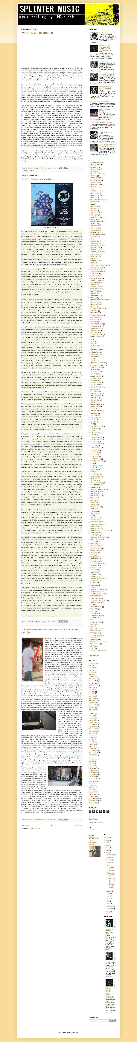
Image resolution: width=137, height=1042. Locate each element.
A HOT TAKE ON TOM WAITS (99, 101)
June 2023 (92, 692)
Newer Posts (25, 825)
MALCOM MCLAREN (96, 426)
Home (52, 825)
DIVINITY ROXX (95, 282)
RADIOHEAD (94, 513)
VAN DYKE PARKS (95, 622)
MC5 (91, 430)
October (109, 860)
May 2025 (92, 668)
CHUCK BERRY (95, 247)
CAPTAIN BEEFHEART (97, 234)
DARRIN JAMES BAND (97, 271)
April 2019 (92, 790)
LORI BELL (93, 419)
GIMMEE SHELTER (96, 326)
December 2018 (93, 798)
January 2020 (93, 770)
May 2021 (92, 740)
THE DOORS (94, 585)
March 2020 (92, 766)
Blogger (76, 1032)
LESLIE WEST (94, 415)
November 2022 (93, 705)
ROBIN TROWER (95, 526)
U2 (91, 620)
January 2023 (93, 703)
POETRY (93, 502)
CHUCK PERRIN (95, 250)
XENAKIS (93, 646)
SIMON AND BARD (96, 550)
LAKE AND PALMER (96, 404)
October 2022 (93, 707)
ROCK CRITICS (95, 533)
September (110, 862)
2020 (107, 850)
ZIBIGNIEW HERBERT (97, 650)
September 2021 (93, 731)
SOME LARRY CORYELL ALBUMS (102, 122)
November (110, 857)
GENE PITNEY (94, 321)
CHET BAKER (94, 241)
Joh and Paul (94, 380)
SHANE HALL (94, 544)
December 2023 (93, 679)
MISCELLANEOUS (95, 448)
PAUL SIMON (94, 487)
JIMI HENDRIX (94, 374)
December (110, 855)
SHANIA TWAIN (95, 546)
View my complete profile (96, 822)
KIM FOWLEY (94, 398)
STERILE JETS (94, 559)
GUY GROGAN (94, 332)
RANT (92, 515)
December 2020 (93, 750)
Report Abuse (94, 656)
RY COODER (94, 541)
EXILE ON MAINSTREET (97, 308)
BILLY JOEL (93, 197)
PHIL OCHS (93, 498)
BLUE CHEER (94, 202)
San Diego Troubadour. (38, 615)
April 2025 (92, 670)
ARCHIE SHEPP (95, 182)
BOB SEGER (94, 210)
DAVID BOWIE (94, 274)
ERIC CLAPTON (95, 304)
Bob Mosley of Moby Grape (107, 74)
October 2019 (93, 777)
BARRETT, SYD (103, 32)
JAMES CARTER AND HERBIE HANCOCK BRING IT (94, 840)
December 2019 (93, 772)
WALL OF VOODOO (96, 628)
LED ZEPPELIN (95, 408)
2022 (107, 845)
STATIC (92, 554)
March (109, 903)
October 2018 (93, 803)
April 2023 (92, 696)
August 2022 (92, 709)
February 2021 (93, 746)
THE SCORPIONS (95, 596)
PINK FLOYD (94, 500)
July (108, 893)
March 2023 (92, 698)
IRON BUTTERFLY (95, 345)
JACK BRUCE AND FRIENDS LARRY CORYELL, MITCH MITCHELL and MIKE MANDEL (105, 48)
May (108, 898)
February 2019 (93, 794)
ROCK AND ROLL (95, 528)
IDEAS (92, 343)
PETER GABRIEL (95, 493)
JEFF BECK (93, 361)
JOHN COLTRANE (95, 382)
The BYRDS (93, 583)
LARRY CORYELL (95, 406)
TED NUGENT (94, 574)
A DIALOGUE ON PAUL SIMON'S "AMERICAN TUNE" (106, 88)
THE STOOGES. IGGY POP (98, 600)
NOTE (92, 472)
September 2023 (93, 685)
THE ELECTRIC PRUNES (97, 589)
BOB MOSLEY (94, 208)
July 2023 (91, 690)
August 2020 (92, 755)
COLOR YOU (94, 258)
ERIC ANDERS (94, 302)
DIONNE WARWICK (96, 280)
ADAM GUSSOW (95, 165)
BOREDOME (94, 219)
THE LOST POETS (95, 591)
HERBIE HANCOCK (96, 337)
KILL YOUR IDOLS (95, 395)
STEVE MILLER (95, 561)
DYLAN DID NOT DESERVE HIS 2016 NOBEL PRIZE (107, 145)
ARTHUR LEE (94, 186)
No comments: (52, 168)
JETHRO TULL (94, 369)
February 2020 (93, 768)
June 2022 (92, 713)
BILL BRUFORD (95, 195)
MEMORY (93, 435)
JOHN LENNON (103, 61)
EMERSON (93, 298)
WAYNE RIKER (94, 633)
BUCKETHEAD (94, 226)
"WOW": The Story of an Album (37, 179)
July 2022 (91, 711)
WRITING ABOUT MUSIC (97, 641)
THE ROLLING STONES (97, 578)
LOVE (92, 424)
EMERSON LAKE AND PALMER (99, 300)
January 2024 (93, 676)
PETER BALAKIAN (95, 491)
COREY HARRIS (95, 260)
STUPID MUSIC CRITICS (97, 563)
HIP (91, 339)
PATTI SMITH (94, 480)
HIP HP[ (92, 341)
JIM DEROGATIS (95, 372)
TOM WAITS (94, 613)
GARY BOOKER (95, 317)
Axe (91, 189)
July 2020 (91, 757)
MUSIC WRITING (95, 467)
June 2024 (92, 672)
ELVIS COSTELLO (95, 293)
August (109, 891)
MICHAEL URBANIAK (96, 439)
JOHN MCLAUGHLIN (96, 387)
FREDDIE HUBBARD (96, 315)
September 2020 (93, 753)
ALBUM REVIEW (95, 169)
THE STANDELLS (95, 598)
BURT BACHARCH (95, 232)
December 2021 (93, 724)
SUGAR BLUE (94, 565)
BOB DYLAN (94, 206)
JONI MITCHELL (95, 391)
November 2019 (93, 774)
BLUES (92, 204)
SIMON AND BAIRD (96, 548)
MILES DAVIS (94, 446)
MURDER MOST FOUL (97, 461)
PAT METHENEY (95, 478)
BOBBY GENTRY (95, 213)
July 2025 (91, 665)
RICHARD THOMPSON (97, 522)
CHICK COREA (94, 243)
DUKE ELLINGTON (96, 287)
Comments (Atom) (34, 828)
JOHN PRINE (94, 389)
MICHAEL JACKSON (96, 437)
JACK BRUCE (94, 348)
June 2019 (92, 785)
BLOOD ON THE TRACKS (98, 200)
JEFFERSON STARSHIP (97, 365)
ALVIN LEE (93, 176)
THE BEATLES (94, 580)
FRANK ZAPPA (30, 170)
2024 (107, 840)
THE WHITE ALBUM (96, 602)
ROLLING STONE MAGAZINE (99, 537)
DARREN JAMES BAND (97, 269)
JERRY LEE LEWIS (96, 367)
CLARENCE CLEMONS (97, 252)
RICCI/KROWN (94, 520)
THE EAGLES (94, 576)
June (108, 896)
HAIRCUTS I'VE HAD (96, 334)
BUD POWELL (94, 228)
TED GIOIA (93, 572)
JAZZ (92, 358)
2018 (107, 911)
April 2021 (92, 742)
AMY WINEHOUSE (95, 180)
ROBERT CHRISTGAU (97, 524)
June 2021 (92, 737)
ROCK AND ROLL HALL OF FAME (100, 530)
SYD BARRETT (94, 567)
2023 (107, 842)
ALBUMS (93, 171)
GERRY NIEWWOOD (96, 324)
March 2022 (92, 718)
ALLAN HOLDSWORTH (97, 173)
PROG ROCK (94, 509)
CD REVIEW (94, 237)
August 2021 (92, 733)
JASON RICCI (94, 356)
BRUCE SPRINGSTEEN (97, 221)
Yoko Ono (93, 648)
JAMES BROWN (95, 352)
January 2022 (93, 722)
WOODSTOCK (94, 639)
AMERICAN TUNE (95, 178)
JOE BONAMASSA (95, 376)
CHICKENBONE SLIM (96, 245)
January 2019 (93, 796)
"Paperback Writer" (95, 162)
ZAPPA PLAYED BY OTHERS (37, 33)
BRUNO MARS (94, 223)
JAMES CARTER (95, 354)
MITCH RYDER (94, 450)
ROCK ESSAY (94, 535)
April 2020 (92, 763)
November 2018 (93, 800)
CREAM (92, 263)
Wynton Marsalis (95, 644)
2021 (107, 847)
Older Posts (78, 825)
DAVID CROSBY (95, 276)
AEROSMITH (94, 167)
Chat (91, 239)
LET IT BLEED (94, 417)
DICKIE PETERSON (96, 278)
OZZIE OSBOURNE (96, 476)
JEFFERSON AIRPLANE (97, 363)
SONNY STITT (94, 552)
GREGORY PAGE (95, 328)
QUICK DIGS (94, 511)
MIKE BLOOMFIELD (96, 443)
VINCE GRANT (94, 624)
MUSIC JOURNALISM (96, 465)
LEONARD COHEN (96, 411)
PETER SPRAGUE (95, 496)
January (109, 908)
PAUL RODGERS (95, 485)
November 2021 (93, 726)
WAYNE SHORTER (96, 635)
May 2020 (92, 761)
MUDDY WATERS (95, 459)
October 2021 (93, 729)
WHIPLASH (93, 637)
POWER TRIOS (95, 504)
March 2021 (92, 744)
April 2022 (92, 716)
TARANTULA (94, 570)
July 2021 (91, 735)
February (110, 906)
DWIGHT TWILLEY (95, 289)
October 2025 (93, 663)
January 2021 (93, 748)
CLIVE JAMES (94, 256)
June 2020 (92, 759)
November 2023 (93, 681)
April (108, 901)
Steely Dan (93, 557)
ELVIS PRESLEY (95, 295)
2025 (107, 837)
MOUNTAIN (93, 454)
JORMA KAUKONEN (96, 393)
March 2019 (92, 792)
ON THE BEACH (95, 474)
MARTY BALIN (94, 428)
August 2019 (92, 781)
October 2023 (93, 683)
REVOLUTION (94, 517)
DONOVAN (93, 284)
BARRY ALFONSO (95, 191)
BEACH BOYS (94, 193)
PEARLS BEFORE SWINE (98, 489)
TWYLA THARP (94, 618)
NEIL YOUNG (94, 469)
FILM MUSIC (94, 311)
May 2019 (92, 787)
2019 (107, 852)
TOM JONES (94, 609)
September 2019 (93, 779)
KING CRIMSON (95, 400)
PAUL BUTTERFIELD (96, 483)
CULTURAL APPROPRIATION (99, 265)
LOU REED (93, 422)
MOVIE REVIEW (95, 456)
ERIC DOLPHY (94, 306)
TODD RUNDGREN (96, 607)
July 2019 (91, 783)
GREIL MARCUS (95, 330)
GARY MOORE (94, 319)
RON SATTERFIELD (96, 539)
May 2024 (92, 674)
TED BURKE (94, 819)
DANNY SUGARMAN (96, 267)
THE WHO (93, 605)
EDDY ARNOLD (95, 291)
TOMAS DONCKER (96, 615)
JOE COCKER (94, 378)
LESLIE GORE (94, 413)
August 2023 (92, 687)
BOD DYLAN (94, 215)
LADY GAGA (94, 402)
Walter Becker (94, 631)
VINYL (92, 626)
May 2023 (92, 694)
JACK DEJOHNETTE (96, 350)
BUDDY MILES (94, 230)
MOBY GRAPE (30, 624)
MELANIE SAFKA (95, 432)
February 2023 (93, 700)
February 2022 (93, 720)
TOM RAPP (93, 611)
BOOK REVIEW (95, 217)
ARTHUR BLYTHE (95, 184)
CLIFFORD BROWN (96, 254)
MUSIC (92, 463)
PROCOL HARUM (95, 506)
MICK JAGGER (94, 441)
